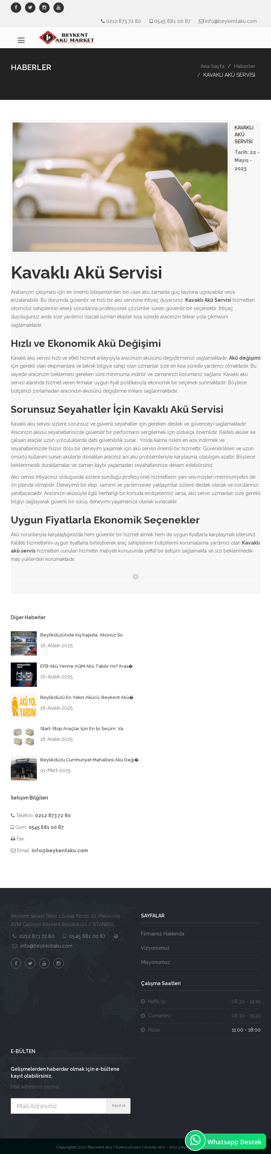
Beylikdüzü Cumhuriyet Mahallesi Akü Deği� (89, 759)
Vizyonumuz (155, 948)
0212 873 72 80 (123, 21)
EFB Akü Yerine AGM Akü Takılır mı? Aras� (86, 666)
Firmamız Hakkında (162, 934)
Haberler (244, 66)
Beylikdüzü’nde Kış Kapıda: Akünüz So (81, 635)
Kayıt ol (118, 1105)
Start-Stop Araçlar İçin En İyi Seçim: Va (81, 728)
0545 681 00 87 (172, 21)
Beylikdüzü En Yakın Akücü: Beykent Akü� (87, 697)
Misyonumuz (155, 962)
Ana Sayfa (213, 66)
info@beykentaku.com (231, 21)
